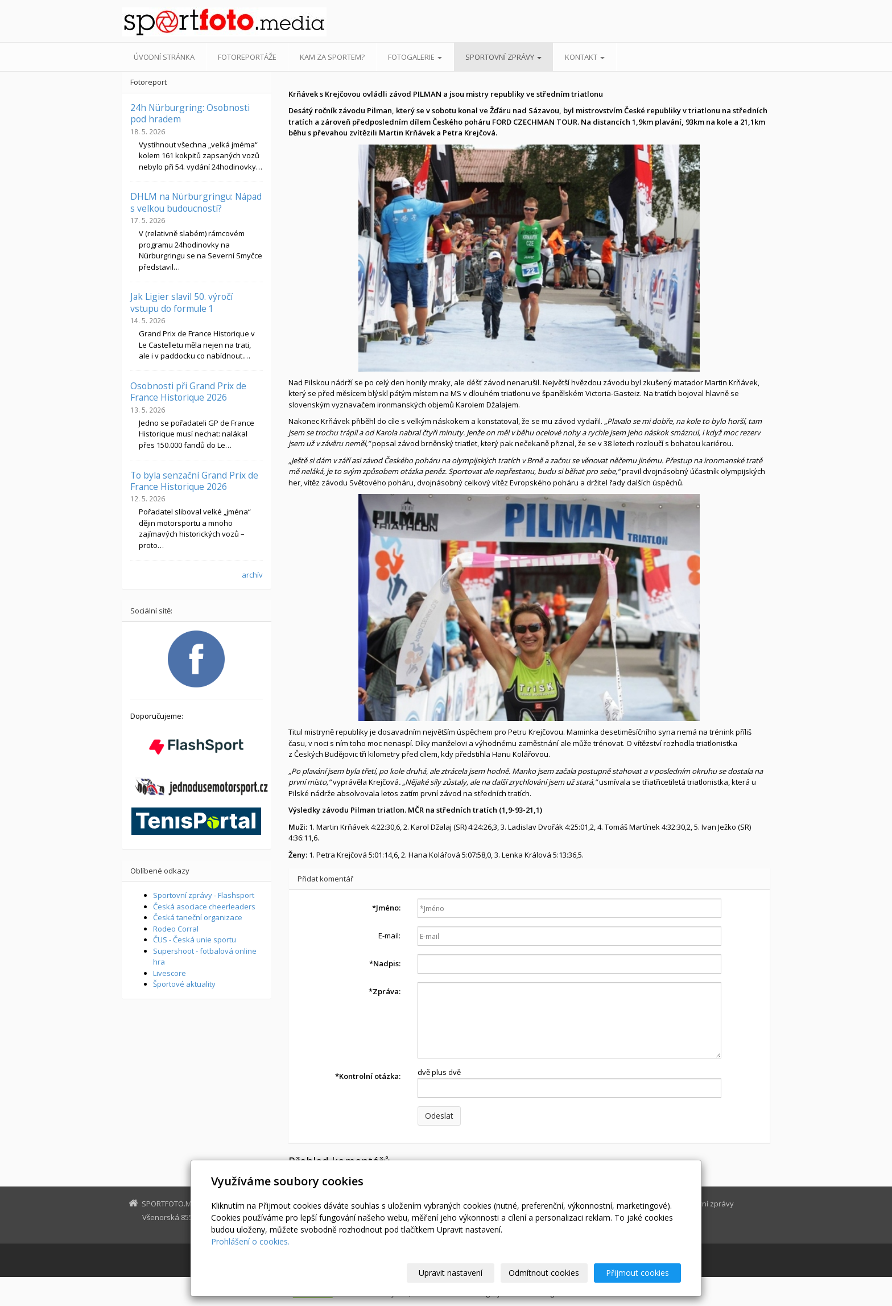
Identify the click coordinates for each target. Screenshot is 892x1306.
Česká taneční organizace (197, 917)
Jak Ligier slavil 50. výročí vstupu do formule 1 (181, 302)
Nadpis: (384, 963)
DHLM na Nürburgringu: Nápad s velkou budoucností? (196, 202)
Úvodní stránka (164, 57)
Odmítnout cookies (544, 1272)
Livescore (169, 973)
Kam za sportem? (332, 57)
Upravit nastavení (451, 1272)
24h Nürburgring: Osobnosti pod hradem (190, 113)
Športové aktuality (184, 984)
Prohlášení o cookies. (250, 1241)
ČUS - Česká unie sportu (194, 939)
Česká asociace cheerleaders (204, 906)
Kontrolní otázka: (367, 1076)
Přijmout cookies (637, 1272)
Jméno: (386, 908)
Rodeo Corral (176, 929)
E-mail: (389, 935)
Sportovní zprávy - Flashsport (203, 895)
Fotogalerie (415, 57)
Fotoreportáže (247, 57)
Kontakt (585, 57)
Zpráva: (384, 991)
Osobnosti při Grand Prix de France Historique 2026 (188, 391)
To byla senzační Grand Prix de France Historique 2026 (194, 481)
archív (252, 575)
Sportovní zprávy (503, 57)
